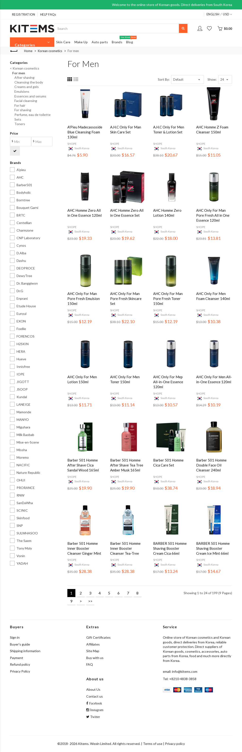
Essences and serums (29, 96)
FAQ (89, 664)
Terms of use (152, 744)
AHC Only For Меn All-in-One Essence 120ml (214, 379)
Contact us (94, 696)
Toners (18, 124)
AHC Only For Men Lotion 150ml (82, 379)
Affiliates (93, 644)
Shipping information (25, 651)
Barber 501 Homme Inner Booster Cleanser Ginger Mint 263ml (84, 548)
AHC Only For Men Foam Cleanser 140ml (213, 296)
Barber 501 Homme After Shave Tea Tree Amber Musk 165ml (126, 465)
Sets (16, 119)
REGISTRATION (23, 14)
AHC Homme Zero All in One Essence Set (126, 212)
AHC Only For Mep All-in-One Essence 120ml (168, 382)
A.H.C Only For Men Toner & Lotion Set (168, 129)
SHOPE (72, 143)
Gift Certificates (98, 637)
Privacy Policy (20, 671)
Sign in (15, 637)
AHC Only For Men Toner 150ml (125, 379)
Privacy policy (175, 744)
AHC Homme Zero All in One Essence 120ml (84, 212)
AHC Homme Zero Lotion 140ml (167, 212)
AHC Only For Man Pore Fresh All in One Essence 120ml (212, 215)
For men (73, 51)
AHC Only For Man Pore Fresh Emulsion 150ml (83, 298)
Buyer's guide (20, 644)
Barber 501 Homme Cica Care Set (168, 462)
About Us (93, 689)
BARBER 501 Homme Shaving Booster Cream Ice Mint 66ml (213, 548)
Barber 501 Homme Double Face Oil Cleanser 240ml (211, 465)
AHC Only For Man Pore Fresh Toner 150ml (168, 298)
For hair (18, 105)
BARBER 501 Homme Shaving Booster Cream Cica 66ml (170, 548)
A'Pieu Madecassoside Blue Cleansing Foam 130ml (84, 132)
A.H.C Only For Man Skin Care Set (125, 129)
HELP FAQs (48, 14)
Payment (16, 658)
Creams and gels (25, 87)
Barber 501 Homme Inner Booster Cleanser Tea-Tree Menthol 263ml (125, 548)
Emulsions (20, 91)
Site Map (92, 651)
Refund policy (20, 664)
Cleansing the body (27, 82)
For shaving (21, 110)
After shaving (23, 77)
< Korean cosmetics (24, 68)
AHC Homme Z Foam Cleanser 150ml (212, 129)
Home (28, 51)
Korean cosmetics (50, 51)
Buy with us (95, 658)
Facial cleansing (24, 101)
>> (90, 601)
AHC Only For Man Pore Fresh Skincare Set (126, 298)
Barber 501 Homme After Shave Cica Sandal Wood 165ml (83, 465)
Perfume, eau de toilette (31, 115)
